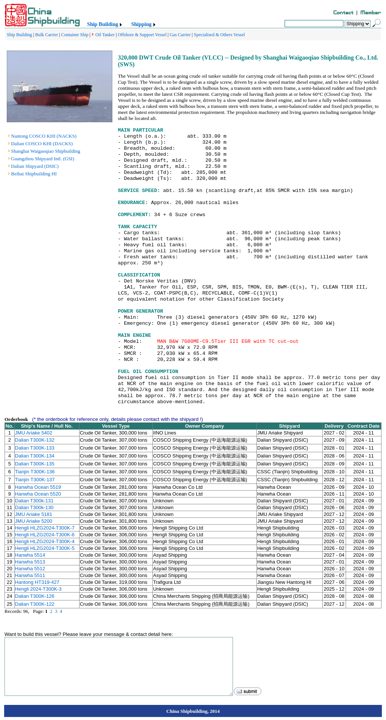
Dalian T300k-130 (34, 507)
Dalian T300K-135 (35, 464)
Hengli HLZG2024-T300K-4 (45, 541)
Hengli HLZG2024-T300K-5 (45, 548)
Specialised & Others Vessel (219, 34)
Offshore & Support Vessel (142, 34)
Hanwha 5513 (30, 562)
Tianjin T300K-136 (35, 471)
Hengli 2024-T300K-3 (38, 589)
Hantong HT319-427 (37, 582)
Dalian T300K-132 (35, 440)
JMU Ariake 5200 (33, 521)
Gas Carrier (180, 34)
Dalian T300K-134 (35, 456)
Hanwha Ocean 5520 (38, 494)
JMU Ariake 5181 (33, 514)
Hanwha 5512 (30, 568)
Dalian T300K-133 (35, 448)
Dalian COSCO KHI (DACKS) (42, 143)
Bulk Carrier (46, 34)
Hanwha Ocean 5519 (38, 487)
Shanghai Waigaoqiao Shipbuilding (45, 151)
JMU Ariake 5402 (33, 433)
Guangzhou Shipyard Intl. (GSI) (42, 158)
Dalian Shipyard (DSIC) (34, 166)
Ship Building (102, 24)
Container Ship (74, 34)
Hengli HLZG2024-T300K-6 (45, 534)
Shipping (141, 24)
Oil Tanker (105, 34)
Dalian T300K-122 (35, 604)
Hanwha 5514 (30, 555)
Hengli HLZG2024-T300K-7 (45, 528)
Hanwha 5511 (30, 575)
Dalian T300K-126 (35, 596)
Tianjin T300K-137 (35, 479)
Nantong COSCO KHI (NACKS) (44, 136)
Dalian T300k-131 (34, 501)
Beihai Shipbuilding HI (34, 174)
